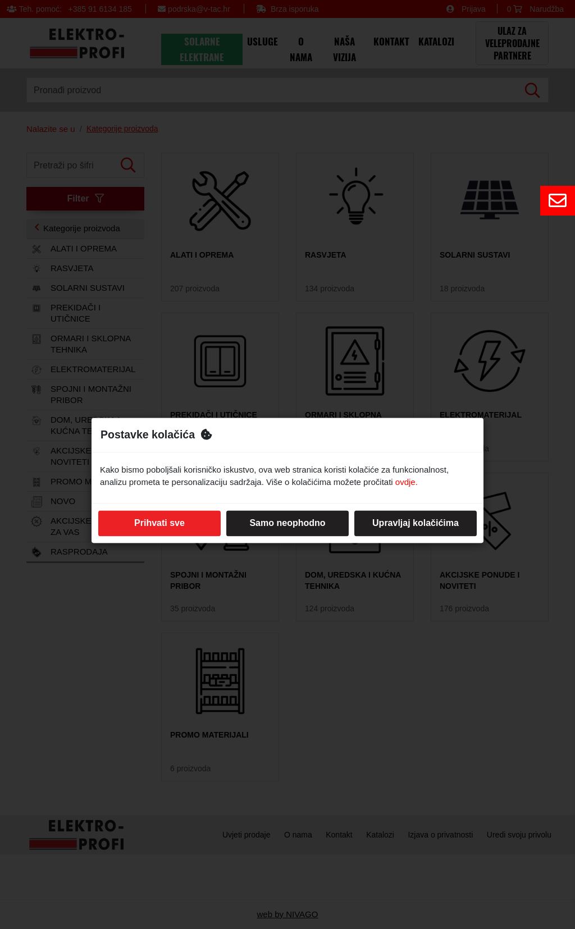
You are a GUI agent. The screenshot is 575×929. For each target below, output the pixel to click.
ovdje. (406, 482)
